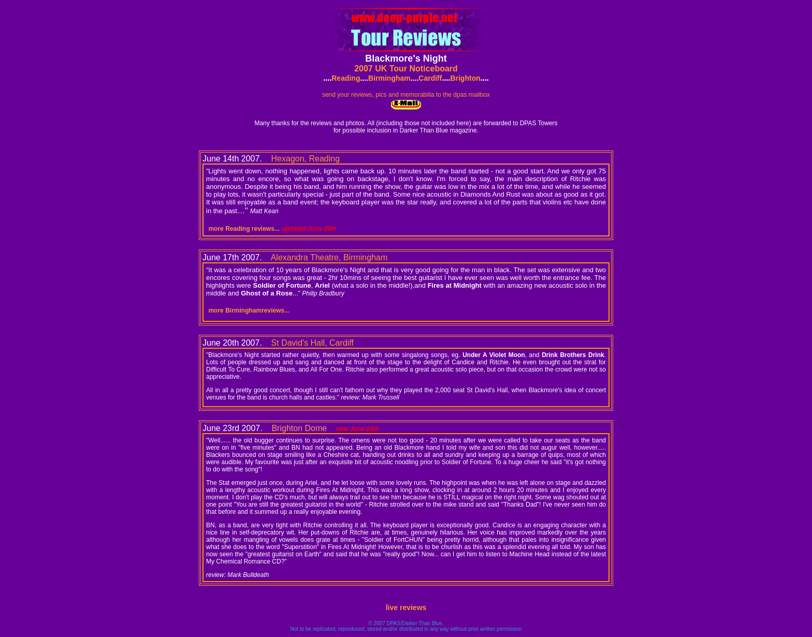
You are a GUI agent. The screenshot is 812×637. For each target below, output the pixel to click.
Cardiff (430, 78)
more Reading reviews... (243, 228)
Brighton (465, 78)
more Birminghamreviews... (248, 310)
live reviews (406, 607)
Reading (345, 78)
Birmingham (389, 78)
